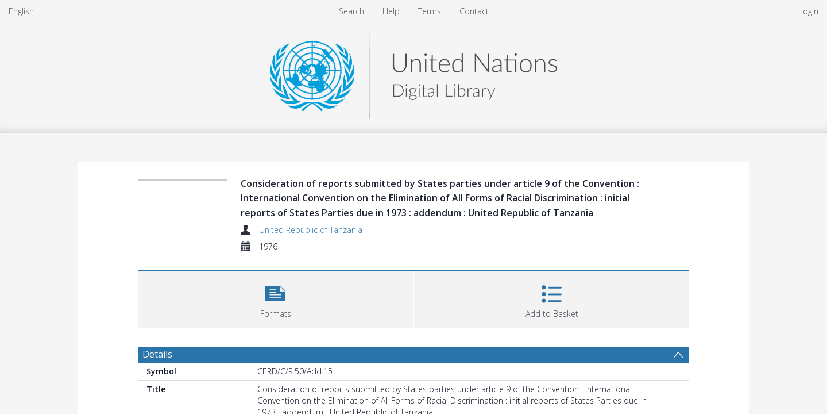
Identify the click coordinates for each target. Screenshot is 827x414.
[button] (275, 298)
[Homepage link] (413, 72)
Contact (474, 11)
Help (391, 11)
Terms (429, 11)
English (21, 11)
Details (157, 354)
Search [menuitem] (351, 11)
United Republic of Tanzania (310, 229)
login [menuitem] (809, 11)
